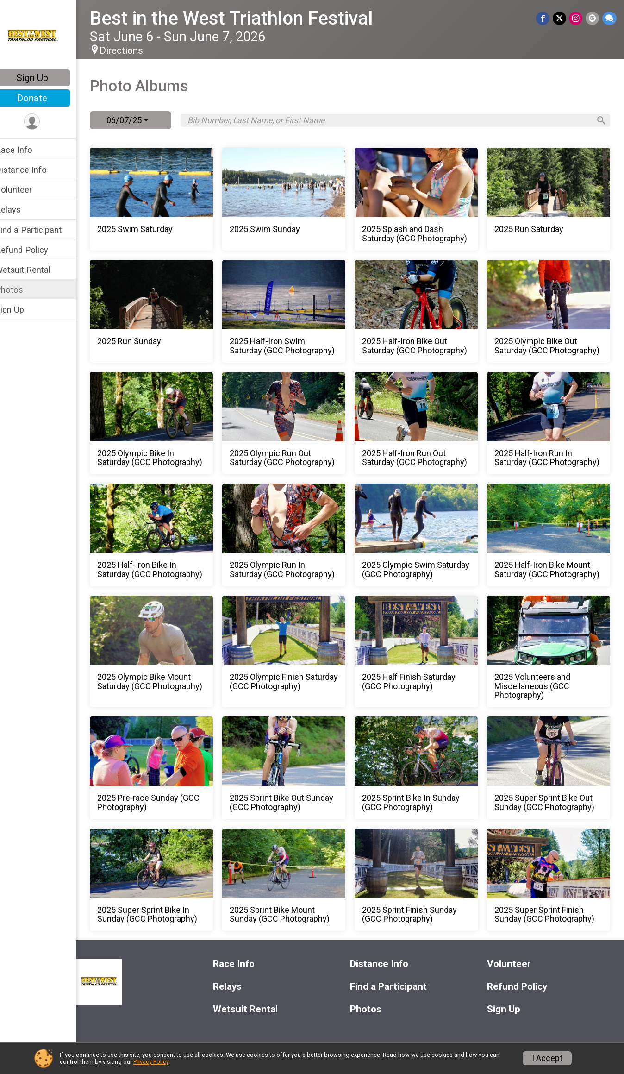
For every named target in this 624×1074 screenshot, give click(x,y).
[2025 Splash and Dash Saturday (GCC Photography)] (421, 199)
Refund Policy (33, 250)
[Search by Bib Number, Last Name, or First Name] (394, 120)
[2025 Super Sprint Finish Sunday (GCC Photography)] (550, 880)
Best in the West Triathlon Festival (243, 18)
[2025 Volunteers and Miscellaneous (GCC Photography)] (550, 651)
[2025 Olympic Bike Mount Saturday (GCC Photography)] (162, 651)
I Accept (547, 1058)
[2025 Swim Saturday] (162, 199)
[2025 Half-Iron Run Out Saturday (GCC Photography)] (421, 423)
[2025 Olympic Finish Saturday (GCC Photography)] (291, 651)
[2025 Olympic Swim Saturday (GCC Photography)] (421, 535)
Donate (44, 98)
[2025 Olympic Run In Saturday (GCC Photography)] (291, 535)
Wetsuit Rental (34, 270)
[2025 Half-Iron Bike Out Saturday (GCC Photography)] (421, 311)
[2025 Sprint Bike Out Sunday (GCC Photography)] (291, 767)
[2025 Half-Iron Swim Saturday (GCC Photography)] (291, 311)
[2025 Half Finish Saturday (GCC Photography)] (421, 651)
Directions (133, 50)
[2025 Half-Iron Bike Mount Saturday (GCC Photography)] (550, 535)
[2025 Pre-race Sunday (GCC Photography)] (162, 767)
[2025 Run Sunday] (162, 311)
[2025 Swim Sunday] (291, 199)
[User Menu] (44, 122)
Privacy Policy (150, 1061)
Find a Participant (40, 230)
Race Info (25, 150)
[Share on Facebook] (544, 18)
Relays (20, 209)
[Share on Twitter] (560, 18)
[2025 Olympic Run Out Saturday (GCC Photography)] (291, 423)
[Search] (599, 120)
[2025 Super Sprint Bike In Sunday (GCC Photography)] (162, 880)
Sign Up (44, 77)
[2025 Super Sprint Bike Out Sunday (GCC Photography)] (550, 767)
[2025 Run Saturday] (550, 199)
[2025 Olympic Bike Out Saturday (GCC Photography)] (550, 311)
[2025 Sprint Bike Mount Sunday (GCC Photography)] (291, 880)
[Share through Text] (609, 18)
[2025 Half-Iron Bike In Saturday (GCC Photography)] (162, 535)
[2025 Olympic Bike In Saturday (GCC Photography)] (162, 423)
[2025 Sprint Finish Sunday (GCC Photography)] (421, 880)
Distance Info (33, 170)
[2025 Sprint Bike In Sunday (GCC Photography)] (421, 767)
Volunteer (25, 190)
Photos (21, 290)
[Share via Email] (592, 18)
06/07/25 (139, 120)
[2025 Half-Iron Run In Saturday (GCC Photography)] (550, 423)
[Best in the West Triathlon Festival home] (44, 35)
